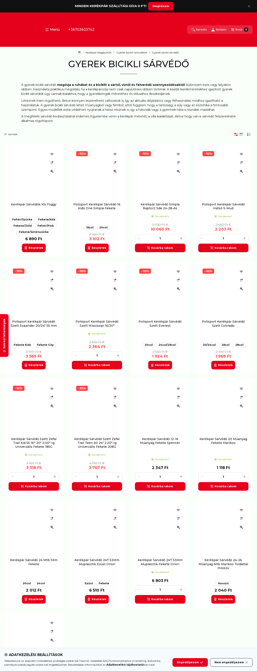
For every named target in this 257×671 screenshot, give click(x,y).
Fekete (104, 583)
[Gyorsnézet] (52, 171)
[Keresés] (199, 29)
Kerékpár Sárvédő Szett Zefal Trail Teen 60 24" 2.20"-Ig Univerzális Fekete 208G (96, 443)
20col (103, 227)
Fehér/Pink (46, 225)
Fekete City (45, 344)
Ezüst (89, 583)
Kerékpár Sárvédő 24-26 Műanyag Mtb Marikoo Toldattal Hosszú (223, 564)
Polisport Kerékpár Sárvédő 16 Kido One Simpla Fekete (96, 206)
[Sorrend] (249, 134)
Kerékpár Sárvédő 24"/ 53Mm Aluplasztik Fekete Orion (160, 562)
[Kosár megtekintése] (239, 29)
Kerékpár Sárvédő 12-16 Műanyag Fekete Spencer (160, 441)
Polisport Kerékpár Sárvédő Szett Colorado (223, 323)
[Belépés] (219, 29)
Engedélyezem (190, 666)
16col (90, 227)
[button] (52, 29)
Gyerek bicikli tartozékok (131, 52)
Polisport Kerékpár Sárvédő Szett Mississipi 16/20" (97, 323)
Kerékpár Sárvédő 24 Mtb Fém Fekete (33, 562)
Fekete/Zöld (23, 225)
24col (41, 583)
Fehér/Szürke (22, 219)
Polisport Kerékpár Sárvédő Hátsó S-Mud (223, 206)
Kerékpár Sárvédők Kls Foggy (33, 204)
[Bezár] (249, 6)
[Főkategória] (79, 52)
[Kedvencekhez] (52, 154)
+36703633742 (81, 29)
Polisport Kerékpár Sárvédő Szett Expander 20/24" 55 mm (34, 323)
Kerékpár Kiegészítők (99, 52)
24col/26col (167, 344)
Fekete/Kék (46, 219)
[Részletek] (34, 248)
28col (239, 344)
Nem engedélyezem (231, 666)
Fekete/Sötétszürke (34, 232)
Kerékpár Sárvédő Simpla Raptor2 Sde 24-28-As (160, 206)
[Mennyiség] (160, 238)
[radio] (241, 134)
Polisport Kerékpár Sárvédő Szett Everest (160, 323)
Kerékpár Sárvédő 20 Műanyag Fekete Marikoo (223, 441)
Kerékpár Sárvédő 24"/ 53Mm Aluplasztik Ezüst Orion (96, 562)
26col (226, 344)
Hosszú (223, 583)
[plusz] (181, 238)
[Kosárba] (160, 248)
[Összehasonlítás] (52, 162)
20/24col (209, 344)
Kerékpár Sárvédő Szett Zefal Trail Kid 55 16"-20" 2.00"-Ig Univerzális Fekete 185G (33, 443)
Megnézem (161, 6)
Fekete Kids (22, 344)
